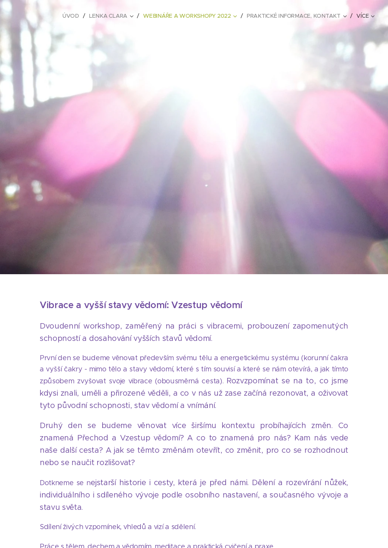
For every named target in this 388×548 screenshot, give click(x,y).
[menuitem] (74, 15)
